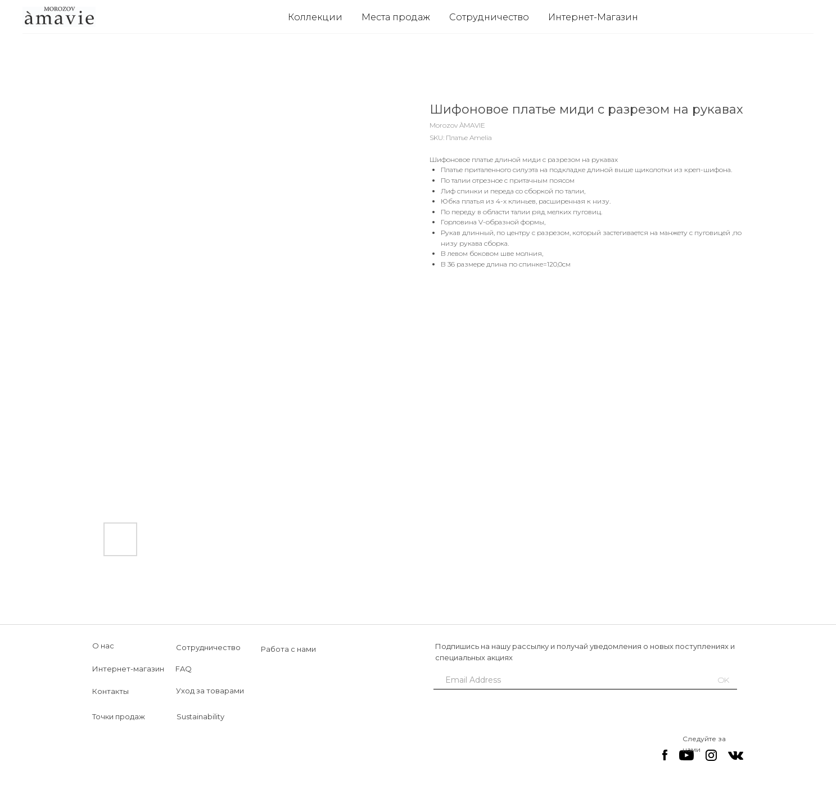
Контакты (110, 691)
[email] (567, 679)
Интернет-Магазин (593, 17)
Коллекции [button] (315, 17)
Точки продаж (118, 716)
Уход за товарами (210, 690)
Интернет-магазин (128, 668)
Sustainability (200, 716)
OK (723, 680)
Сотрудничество (489, 17)
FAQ (183, 668)
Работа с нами (288, 648)
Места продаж (395, 17)
